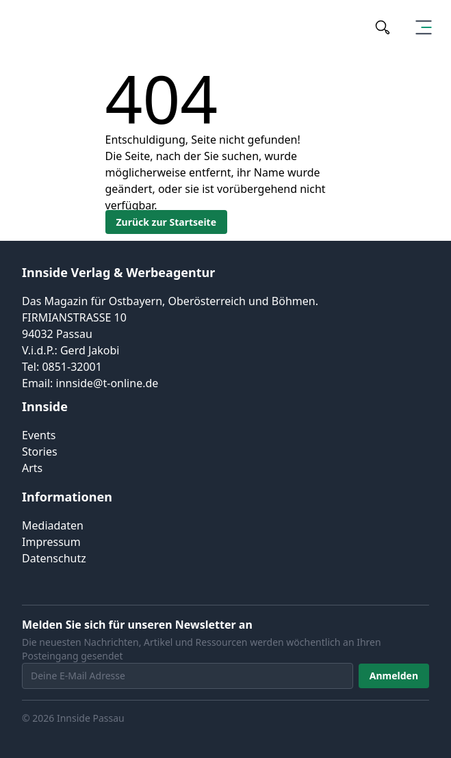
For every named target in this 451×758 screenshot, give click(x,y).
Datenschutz (54, 558)
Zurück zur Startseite (166, 221)
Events (38, 435)
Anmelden (394, 675)
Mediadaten (52, 525)
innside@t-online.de (107, 383)
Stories (39, 451)
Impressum (51, 541)
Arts (32, 467)
